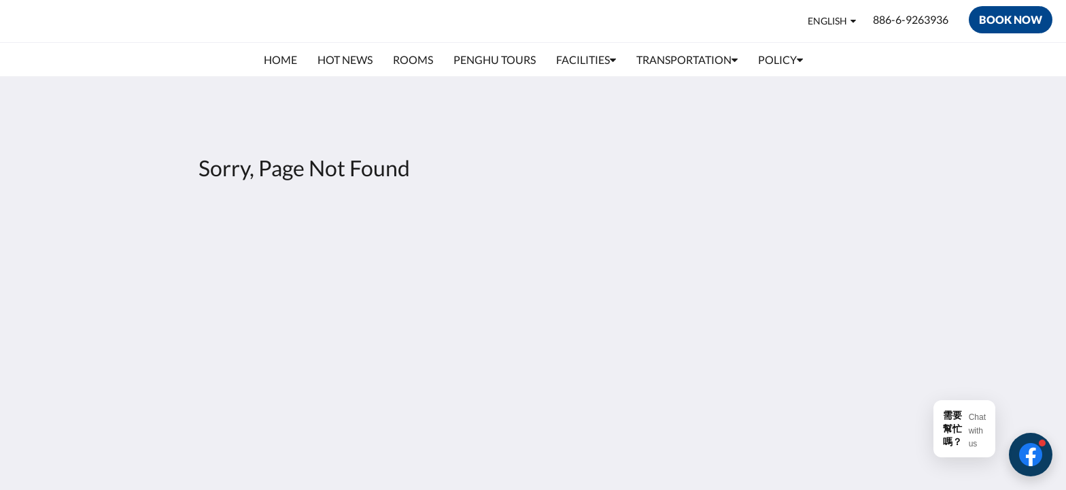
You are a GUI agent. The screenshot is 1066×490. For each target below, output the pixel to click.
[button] (1030, 454)
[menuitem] (280, 60)
